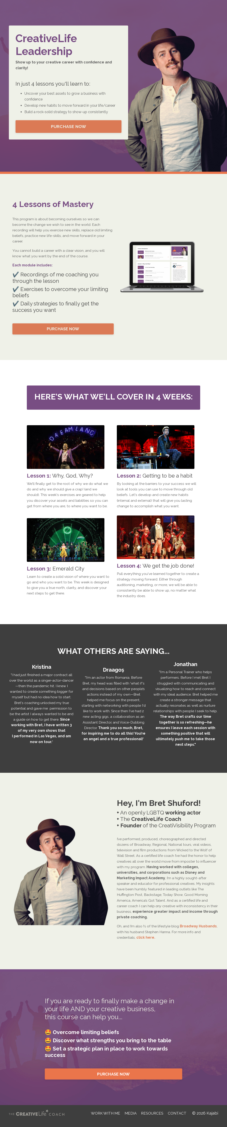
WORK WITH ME (103, 1118)
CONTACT (178, 1118)
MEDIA (129, 1118)
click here (145, 943)
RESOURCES (152, 1118)
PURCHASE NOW (68, 126)
